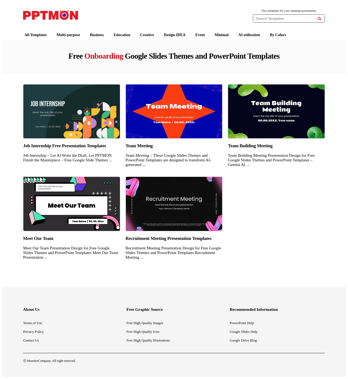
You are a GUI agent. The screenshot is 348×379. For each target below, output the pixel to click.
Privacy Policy (33, 332)
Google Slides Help (243, 332)
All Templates (35, 35)
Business (97, 35)
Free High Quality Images (144, 323)
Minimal (221, 35)
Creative (147, 35)
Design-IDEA (174, 35)
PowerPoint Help (242, 323)
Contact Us (31, 340)
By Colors (278, 35)
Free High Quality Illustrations (148, 340)
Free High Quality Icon (142, 332)
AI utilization (249, 35)
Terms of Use (32, 323)
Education (122, 35)
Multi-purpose (68, 35)
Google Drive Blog (243, 340)
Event (200, 35)
